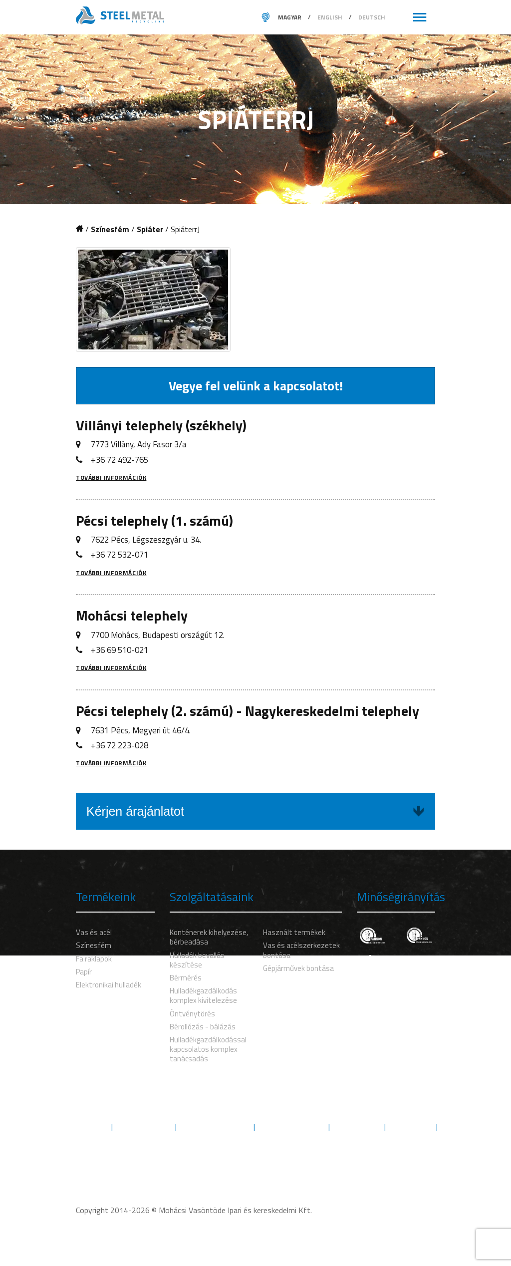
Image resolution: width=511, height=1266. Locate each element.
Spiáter (150, 229)
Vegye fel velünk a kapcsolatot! (256, 385)
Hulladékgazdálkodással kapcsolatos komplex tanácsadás (208, 1049)
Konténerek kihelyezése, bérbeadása (209, 937)
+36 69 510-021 (119, 649)
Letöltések (411, 1127)
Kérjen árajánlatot (255, 811)
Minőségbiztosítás (291, 1127)
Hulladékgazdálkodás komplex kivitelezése (203, 995)
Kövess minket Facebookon (255, 1159)
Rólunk (91, 1127)
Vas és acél (94, 932)
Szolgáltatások (144, 1127)
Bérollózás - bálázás (203, 1026)
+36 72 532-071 (119, 554)
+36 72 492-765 (119, 459)
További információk (111, 477)
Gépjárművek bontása (298, 968)
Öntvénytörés (192, 1013)
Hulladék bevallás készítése (197, 960)
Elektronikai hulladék (108, 984)
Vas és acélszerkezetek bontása (301, 950)
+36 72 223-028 (119, 745)
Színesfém (110, 229)
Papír (84, 971)
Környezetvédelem (215, 1127)
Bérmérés (186, 977)
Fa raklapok (94, 958)
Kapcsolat (255, 1138)
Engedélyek (357, 1127)
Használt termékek (294, 932)
